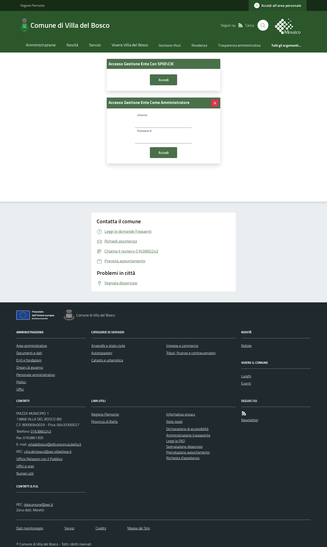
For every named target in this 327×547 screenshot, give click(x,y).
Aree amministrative (31, 345)
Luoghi (246, 376)
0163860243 (41, 431)
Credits (101, 528)
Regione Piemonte (32, 5)
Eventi (246, 383)
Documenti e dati (29, 353)
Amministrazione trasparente (188, 435)
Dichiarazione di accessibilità (187, 429)
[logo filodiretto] (290, 25)
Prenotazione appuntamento (188, 452)
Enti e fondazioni (29, 360)
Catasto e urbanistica (107, 360)
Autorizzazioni (101, 353)
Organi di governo (29, 367)
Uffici (20, 389)
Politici (21, 382)
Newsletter (249, 420)
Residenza (199, 45)
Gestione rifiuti (170, 45)
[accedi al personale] (278, 5)
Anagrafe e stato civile (108, 345)
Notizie (246, 345)
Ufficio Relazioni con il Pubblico (39, 459)
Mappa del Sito (138, 528)
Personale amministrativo (35, 374)
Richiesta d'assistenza (182, 458)
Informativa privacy (180, 414)
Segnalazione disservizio (184, 446)
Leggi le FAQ (175, 441)
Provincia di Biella (104, 421)
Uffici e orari (25, 466)
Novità (72, 45)
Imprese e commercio (182, 345)
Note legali (174, 421)
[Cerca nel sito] (263, 25)
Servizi (95, 45)
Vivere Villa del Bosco (130, 45)
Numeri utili (25, 473)
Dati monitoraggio (29, 528)
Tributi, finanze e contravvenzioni (191, 353)
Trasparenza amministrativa (239, 45)
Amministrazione (41, 45)
